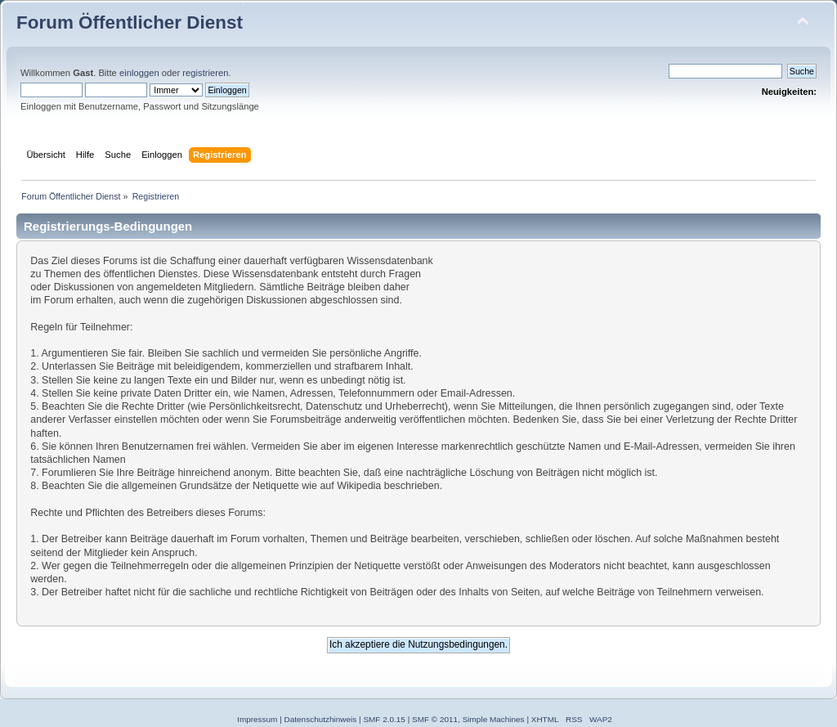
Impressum (257, 719)
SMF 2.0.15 (384, 719)
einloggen (139, 73)
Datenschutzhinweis (320, 719)
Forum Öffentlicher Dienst (129, 22)
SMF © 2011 (435, 719)
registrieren (205, 73)
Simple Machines (494, 719)
